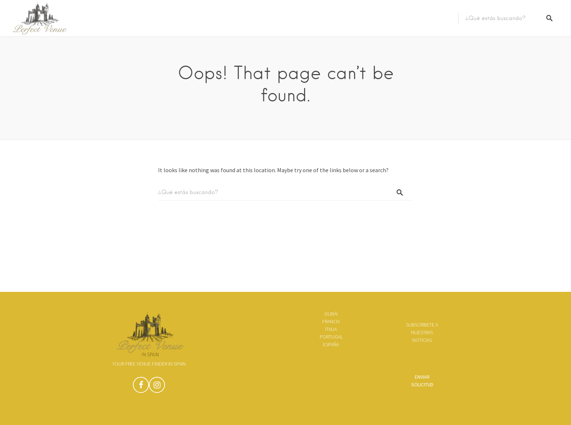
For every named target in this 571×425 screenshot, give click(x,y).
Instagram (157, 387)
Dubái (331, 313)
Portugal (331, 336)
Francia (331, 321)
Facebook (141, 387)
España (331, 344)
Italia (331, 329)
